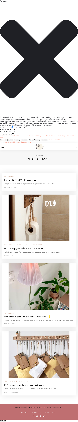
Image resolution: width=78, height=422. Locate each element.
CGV (45, 409)
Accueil (25, 412)
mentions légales (37, 409)
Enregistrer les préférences (38, 140)
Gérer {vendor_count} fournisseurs (42, 136)
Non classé (9, 176)
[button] (39, 59)
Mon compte (51, 412)
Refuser (10, 140)
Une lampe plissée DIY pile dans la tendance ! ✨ (27, 317)
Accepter (3, 140)
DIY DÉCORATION (23, 245)
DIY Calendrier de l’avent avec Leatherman (24, 385)
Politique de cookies (8, 142)
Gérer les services (21, 136)
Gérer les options (7, 136)
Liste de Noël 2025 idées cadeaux (20, 180)
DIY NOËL (19, 381)
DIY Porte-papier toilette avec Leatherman (24, 248)
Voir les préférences (21, 140)
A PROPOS (36, 412)
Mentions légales (24, 142)
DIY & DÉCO (9, 245)
